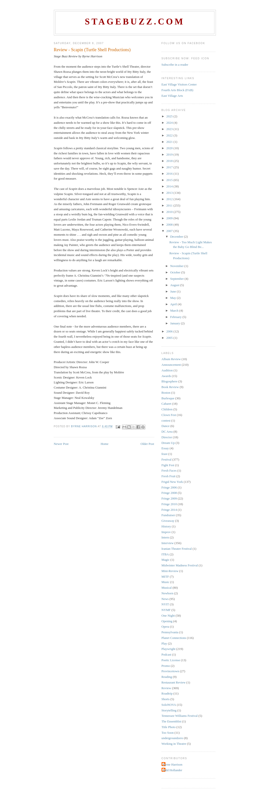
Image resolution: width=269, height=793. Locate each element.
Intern (165, 537)
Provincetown (170, 671)
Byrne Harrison (173, 764)
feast (165, 454)
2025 (170, 116)
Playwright (168, 649)
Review (166, 688)
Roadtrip (167, 693)
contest (166, 420)
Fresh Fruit (168, 476)
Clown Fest (169, 415)
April (174, 304)
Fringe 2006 (169, 487)
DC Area (167, 431)
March (174, 310)
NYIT (165, 604)
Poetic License (171, 660)
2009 (170, 218)
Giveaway (168, 521)
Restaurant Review (174, 682)
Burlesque (168, 398)
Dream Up (168, 443)
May (173, 298)
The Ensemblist (171, 721)
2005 (170, 338)
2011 (170, 205)
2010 (170, 212)
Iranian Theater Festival (177, 548)
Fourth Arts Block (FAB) (177, 90)
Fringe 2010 (169, 504)
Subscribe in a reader (175, 64)
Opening (167, 621)
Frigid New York (172, 482)
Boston (166, 392)
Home (104, 444)
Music (166, 582)
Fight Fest (168, 465)
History (166, 526)
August (175, 285)
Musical (167, 587)
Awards (166, 376)
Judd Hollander (172, 770)
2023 (170, 129)
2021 (170, 142)
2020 (170, 148)
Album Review (171, 359)
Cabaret (166, 403)
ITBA (165, 554)
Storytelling (169, 710)
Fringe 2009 (169, 498)
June (173, 291)
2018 (170, 161)
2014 (170, 186)
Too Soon (168, 732)
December (177, 236)
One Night (168, 615)
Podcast (166, 654)
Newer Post (61, 444)
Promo (166, 666)
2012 (170, 199)
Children (167, 409)
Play (164, 643)
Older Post (147, 444)
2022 (170, 135)
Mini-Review (170, 571)
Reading (167, 677)
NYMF (166, 610)
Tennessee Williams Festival (180, 716)
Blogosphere (170, 381)
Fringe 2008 (169, 493)
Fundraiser (168, 515)
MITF (165, 576)
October (175, 272)
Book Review (170, 387)
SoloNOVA (169, 705)
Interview (168, 543)
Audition (167, 370)
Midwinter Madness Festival (180, 565)
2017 (170, 167)
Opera (165, 626)
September (177, 279)
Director (167, 437)
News (165, 599)
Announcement (171, 364)
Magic (166, 559)
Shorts (166, 699)
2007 (170, 231)
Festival (167, 459)
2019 (170, 154)
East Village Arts (172, 96)
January (175, 323)
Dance (166, 426)
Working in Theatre (174, 743)
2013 (170, 193)
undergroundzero (172, 738)
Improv (166, 532)
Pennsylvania (170, 632)
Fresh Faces (169, 470)
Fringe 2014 (169, 510)
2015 (170, 180)
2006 (170, 331)
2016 (170, 173)
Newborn (167, 593)
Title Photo (169, 727)
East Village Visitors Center (179, 84)
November (177, 266)
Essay (165, 448)
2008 (170, 224)
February (176, 317)
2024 (170, 122)
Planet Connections (174, 638)
